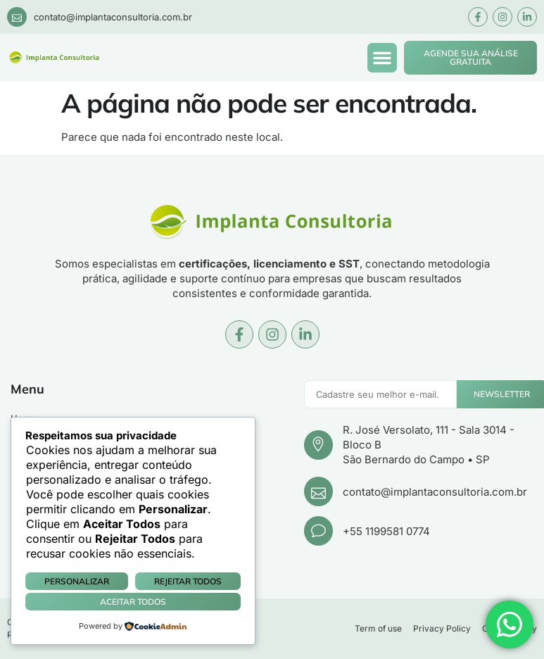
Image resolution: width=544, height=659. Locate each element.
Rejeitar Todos (188, 581)
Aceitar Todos (133, 601)
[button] (382, 58)
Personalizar (76, 581)
